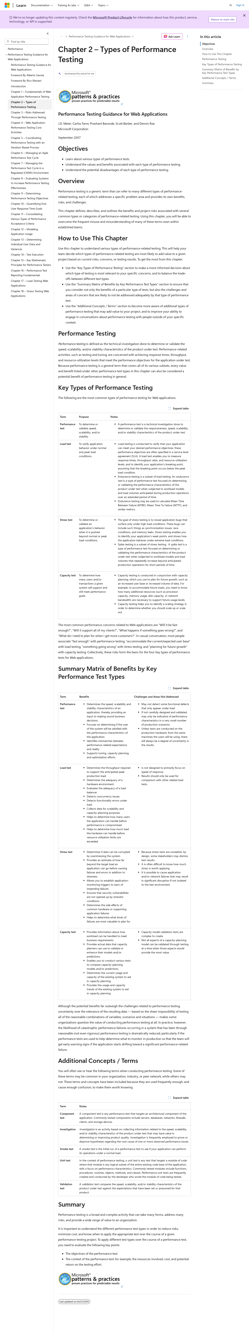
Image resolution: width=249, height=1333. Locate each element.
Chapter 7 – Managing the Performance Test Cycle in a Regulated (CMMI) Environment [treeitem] (30, 168)
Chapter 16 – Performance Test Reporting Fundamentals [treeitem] (29, 273)
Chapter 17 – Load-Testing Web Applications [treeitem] (29, 283)
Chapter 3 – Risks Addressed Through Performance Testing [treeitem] (28, 114)
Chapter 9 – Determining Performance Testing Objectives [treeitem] (29, 195)
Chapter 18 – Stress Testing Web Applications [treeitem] (30, 293)
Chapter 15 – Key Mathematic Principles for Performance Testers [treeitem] (31, 262)
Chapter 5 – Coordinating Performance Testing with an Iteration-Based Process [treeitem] (28, 142)
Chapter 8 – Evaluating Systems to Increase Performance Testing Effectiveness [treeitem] (30, 183)
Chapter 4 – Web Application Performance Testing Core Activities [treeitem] (28, 127)
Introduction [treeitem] (18, 86)
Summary (208, 83)
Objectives (208, 44)
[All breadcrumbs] (61, 36)
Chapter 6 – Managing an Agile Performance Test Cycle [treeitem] (29, 155)
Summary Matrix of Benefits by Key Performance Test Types (220, 71)
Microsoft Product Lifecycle (112, 17)
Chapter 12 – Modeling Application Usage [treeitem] (24, 231)
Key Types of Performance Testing (222, 64)
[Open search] (231, 5)
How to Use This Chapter (217, 54)
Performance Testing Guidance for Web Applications (99, 36)
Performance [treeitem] (15, 49)
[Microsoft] (7, 5)
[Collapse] (48, 33)
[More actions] (187, 36)
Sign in (240, 5)
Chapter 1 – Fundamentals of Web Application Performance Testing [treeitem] (31, 94)
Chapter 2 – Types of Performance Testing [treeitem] (23, 104)
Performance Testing (214, 59)
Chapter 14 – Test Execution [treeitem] (27, 254)
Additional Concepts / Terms (219, 78)
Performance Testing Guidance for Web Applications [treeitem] (31, 67)
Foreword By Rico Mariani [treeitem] (26, 80)
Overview (207, 49)
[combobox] (27, 42)
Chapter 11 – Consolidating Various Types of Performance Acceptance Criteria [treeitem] (28, 218)
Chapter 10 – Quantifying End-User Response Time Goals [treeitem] (29, 206)
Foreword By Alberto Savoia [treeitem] (27, 75)
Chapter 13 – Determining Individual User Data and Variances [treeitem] (26, 244)
